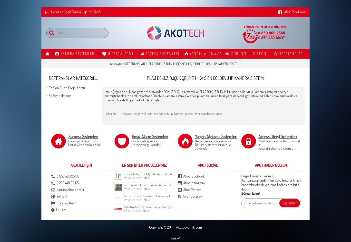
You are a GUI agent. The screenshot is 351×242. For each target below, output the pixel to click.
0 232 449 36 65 (64, 183)
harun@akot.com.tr (67, 189)
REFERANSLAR (135, 64)
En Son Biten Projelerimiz (67, 87)
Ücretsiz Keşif (64, 203)
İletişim (58, 209)
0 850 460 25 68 (65, 176)
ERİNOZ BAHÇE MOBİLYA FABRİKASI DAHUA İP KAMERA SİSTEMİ (149, 174)
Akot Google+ (190, 196)
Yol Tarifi (59, 196)
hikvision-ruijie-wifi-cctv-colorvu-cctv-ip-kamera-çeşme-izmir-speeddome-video (172, 114)
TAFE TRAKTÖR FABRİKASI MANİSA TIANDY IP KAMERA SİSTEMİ (149, 207)
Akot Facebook (191, 176)
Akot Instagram (191, 183)
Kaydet (290, 203)
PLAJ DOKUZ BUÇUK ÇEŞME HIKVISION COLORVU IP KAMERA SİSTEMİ (194, 64)
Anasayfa (116, 64)
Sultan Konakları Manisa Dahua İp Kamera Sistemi (149, 185)
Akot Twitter (189, 189)
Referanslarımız (60, 95)
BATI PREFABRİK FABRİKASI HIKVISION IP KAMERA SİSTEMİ (149, 196)
